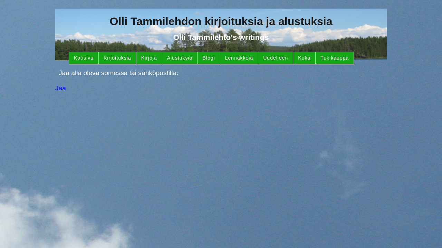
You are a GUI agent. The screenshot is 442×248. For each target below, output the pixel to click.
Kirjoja (149, 58)
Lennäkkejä (239, 58)
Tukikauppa (334, 58)
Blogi (208, 58)
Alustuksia (180, 58)
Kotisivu (84, 58)
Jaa (60, 88)
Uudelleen (275, 58)
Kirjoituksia (117, 58)
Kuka (304, 58)
